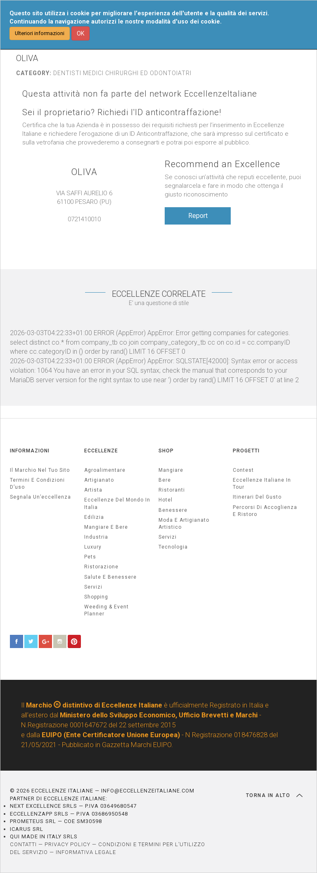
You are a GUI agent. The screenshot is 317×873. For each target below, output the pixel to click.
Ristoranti (171, 490)
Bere (164, 480)
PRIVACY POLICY (67, 844)
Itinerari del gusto (257, 497)
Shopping (96, 597)
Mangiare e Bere (106, 527)
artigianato (99, 480)
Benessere (172, 510)
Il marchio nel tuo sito (40, 470)
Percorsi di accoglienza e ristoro (265, 510)
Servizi (167, 537)
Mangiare (170, 470)
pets (90, 557)
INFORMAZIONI (30, 451)
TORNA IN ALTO (274, 795)
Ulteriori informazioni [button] (39, 33)
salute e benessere (110, 577)
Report (198, 216)
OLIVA (84, 172)
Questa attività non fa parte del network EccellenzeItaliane (139, 94)
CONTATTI (23, 844)
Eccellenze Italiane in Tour (262, 483)
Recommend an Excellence (222, 164)
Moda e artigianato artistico (183, 523)
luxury (93, 547)
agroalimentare (104, 470)
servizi (93, 587)
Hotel (165, 500)
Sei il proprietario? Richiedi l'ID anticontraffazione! (121, 112)
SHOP (166, 451)
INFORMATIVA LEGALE (86, 852)
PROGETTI (246, 451)
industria (96, 537)
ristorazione (101, 567)
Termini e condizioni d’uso (37, 483)
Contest (243, 470)
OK (80, 33)
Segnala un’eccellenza (40, 497)
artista (93, 490)
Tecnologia (173, 547)
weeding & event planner (106, 610)
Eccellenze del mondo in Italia (117, 503)
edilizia (94, 517)
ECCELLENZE (101, 451)
